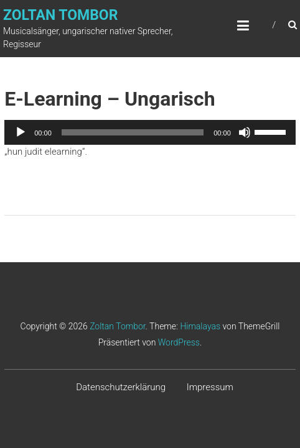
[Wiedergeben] (20, 132)
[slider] (133, 132)
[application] (150, 132)
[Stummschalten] (244, 132)
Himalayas (200, 326)
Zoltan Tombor (60, 15)
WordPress (179, 342)
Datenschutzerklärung (121, 387)
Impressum (210, 387)
